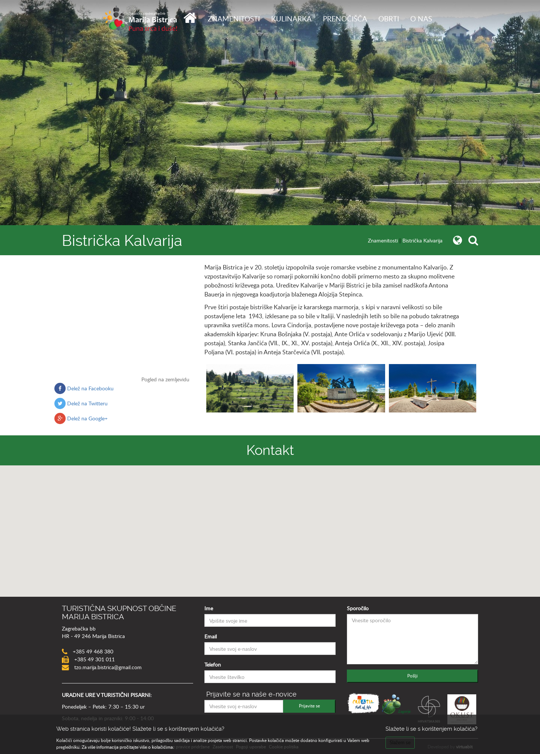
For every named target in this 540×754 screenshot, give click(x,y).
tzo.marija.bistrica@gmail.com (107, 667)
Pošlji (412, 676)
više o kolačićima (156, 747)
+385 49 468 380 (92, 651)
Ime (208, 608)
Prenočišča (345, 18)
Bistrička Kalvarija (422, 240)
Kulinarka (291, 18)
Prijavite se (309, 706)
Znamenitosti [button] (234, 18)
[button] (270, 524)
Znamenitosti (383, 240)
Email (210, 636)
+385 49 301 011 (94, 659)
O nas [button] (421, 18)
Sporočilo (358, 608)
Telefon (212, 664)
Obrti (388, 18)
